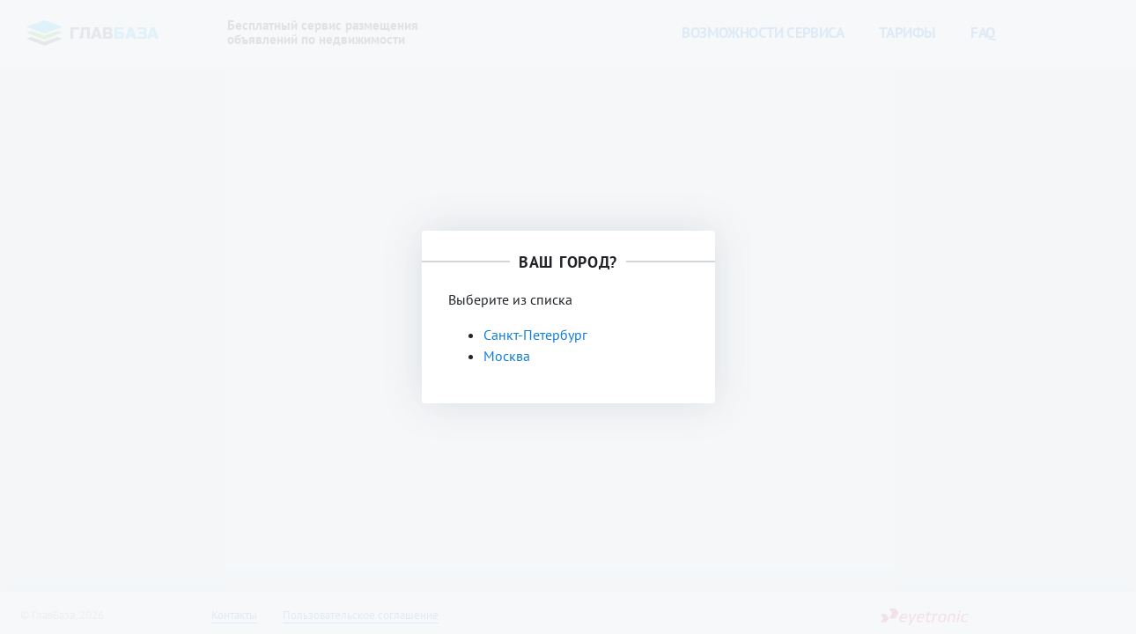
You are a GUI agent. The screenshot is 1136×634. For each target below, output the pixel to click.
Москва (506, 356)
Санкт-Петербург (535, 334)
